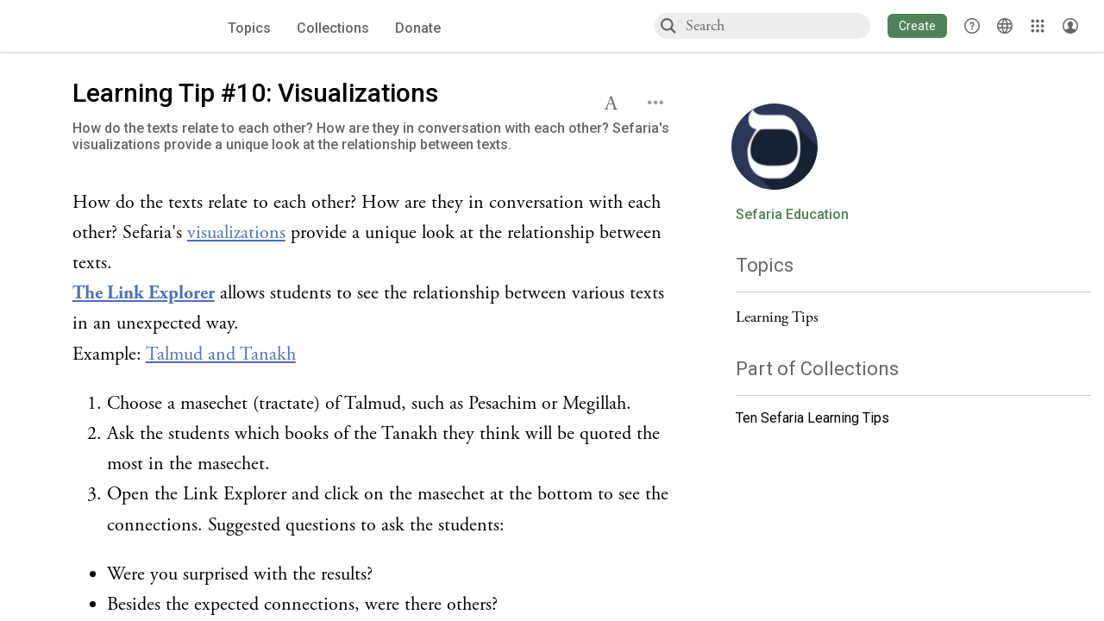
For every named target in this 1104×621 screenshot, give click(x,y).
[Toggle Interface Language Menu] (1005, 26)
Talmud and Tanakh (221, 354)
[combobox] (777, 25)
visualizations (236, 233)
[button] (917, 26)
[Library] (1037, 26)
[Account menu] (1070, 26)
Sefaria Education (792, 215)
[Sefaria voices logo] (101, 26)
